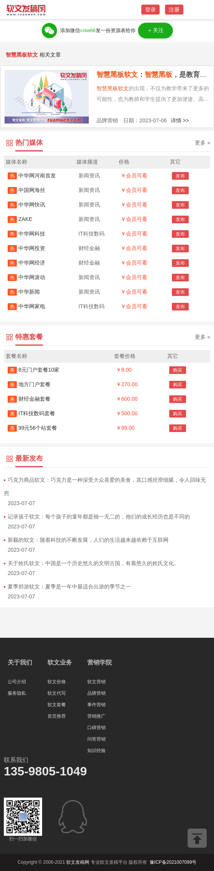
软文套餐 (56, 704)
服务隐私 (17, 693)
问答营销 (96, 739)
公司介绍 (17, 681)
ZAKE (20, 219)
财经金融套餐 (29, 399)
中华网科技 (26, 234)
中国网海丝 (26, 190)
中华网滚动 (26, 277)
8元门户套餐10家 (33, 370)
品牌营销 (96, 693)
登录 (150, 9)
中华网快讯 (26, 205)
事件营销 (96, 704)
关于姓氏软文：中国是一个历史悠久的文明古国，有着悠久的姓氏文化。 (93, 563)
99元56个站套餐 (32, 428)
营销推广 (96, 716)
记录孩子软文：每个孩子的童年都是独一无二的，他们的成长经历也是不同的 (99, 517)
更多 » (202, 143)
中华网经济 (26, 263)
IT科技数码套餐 (31, 413)
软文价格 (56, 681)
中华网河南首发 (32, 175)
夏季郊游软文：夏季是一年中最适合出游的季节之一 (69, 586)
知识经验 (96, 750)
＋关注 (155, 30)
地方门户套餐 (29, 384)
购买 (177, 370)
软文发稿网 (77, 862)
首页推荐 (56, 716)
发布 (180, 176)
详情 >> (180, 120)
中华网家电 (26, 306)
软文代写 (56, 693)
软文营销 (96, 681)
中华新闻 (24, 292)
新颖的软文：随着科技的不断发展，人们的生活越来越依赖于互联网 (88, 540)
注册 (174, 9)
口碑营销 (96, 727)
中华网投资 (26, 248)
